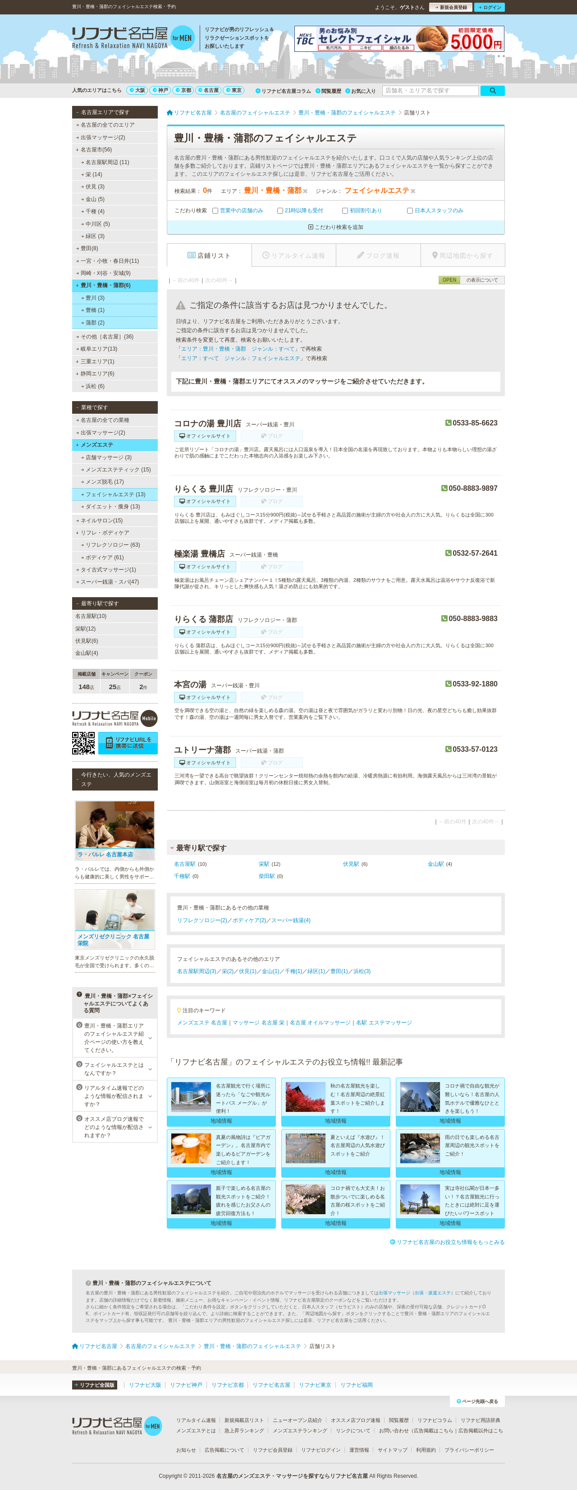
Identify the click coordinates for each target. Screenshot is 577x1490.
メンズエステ (94, 445)
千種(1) (293, 971)
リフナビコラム (434, 1420)
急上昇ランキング (244, 1430)
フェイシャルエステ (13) (113, 494)
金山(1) (270, 971)
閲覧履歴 (328, 91)
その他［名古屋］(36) (105, 337)
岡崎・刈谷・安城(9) (103, 273)
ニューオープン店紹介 (297, 1420)
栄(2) (228, 971)
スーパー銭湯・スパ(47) (107, 582)
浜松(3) (362, 971)
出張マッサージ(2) (100, 137)
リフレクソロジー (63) (110, 545)
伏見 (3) (93, 186)
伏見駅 (351, 864)
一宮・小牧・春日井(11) (107, 261)
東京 (234, 90)
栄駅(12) (85, 629)
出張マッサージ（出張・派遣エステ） (417, 1292)
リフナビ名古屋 (271, 1385)
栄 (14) (91, 174)
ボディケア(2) (249, 920)
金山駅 (436, 864)
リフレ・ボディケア (102, 533)
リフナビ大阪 (145, 1385)
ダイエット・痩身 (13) (110, 506)
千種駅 (182, 876)
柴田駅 (267, 876)
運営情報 (359, 1450)
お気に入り (360, 91)
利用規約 (426, 1450)
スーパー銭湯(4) (291, 920)
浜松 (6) (93, 386)
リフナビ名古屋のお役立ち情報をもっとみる (447, 1242)
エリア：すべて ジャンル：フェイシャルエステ (240, 358)
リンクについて (353, 1430)
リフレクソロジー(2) (202, 920)
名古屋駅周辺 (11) (105, 162)
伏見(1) (247, 971)
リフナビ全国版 (94, 1385)
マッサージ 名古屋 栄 (258, 1022)
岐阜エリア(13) (97, 349)
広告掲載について (224, 1450)
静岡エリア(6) (95, 373)
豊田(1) (339, 971)
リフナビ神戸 (186, 1385)
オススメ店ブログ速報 (355, 1420)
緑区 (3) (93, 236)
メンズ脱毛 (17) (102, 482)
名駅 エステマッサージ (384, 1022)
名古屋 (208, 90)
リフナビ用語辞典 (480, 1420)
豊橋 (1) (93, 310)
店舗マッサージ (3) (106, 457)
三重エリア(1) (95, 361)
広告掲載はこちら (433, 1430)
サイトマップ (393, 1450)
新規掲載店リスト (244, 1420)
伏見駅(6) (86, 641)
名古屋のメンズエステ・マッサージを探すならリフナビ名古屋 (292, 1476)
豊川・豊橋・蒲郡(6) (103, 285)
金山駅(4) (86, 653)
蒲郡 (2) (93, 323)
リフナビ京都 (227, 1385)
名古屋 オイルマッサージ (320, 1022)
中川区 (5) (95, 224)
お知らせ (186, 1450)
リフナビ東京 (315, 1385)
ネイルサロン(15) (99, 520)
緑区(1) (316, 971)
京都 (183, 90)
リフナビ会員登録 (273, 1450)
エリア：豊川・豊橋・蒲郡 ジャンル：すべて (238, 349)
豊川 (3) (93, 298)
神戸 (160, 90)
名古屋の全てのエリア (105, 125)
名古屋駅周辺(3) (196, 971)
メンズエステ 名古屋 (202, 1022)
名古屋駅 (185, 864)
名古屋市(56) (94, 149)
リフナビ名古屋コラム (283, 91)
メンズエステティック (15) (116, 469)
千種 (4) (93, 211)
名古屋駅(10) (90, 616)
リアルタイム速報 (196, 1420)
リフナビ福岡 (356, 1385)
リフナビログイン (321, 1450)
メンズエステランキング (300, 1430)
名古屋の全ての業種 (102, 420)
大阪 (137, 90)
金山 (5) (93, 199)
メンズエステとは (196, 1430)
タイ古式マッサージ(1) (106, 570)
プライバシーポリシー (469, 1450)
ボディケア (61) (102, 557)
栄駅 (264, 864)
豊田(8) (87, 248)
